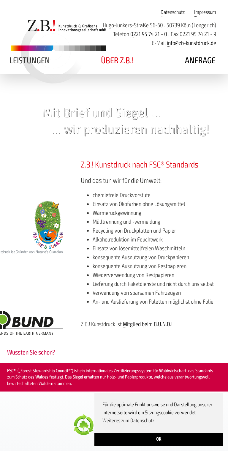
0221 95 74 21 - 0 (148, 34)
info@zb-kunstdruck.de (191, 43)
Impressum (205, 12)
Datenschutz (173, 12)
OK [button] (158, 439)
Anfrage (200, 60)
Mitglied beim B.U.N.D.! (147, 324)
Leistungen (30, 60)
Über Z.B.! (117, 60)
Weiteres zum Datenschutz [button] (128, 420)
